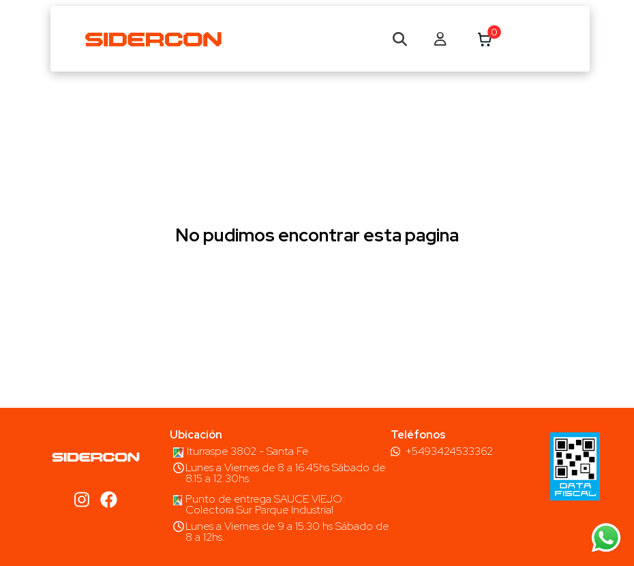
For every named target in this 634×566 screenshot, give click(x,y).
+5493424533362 (449, 451)
